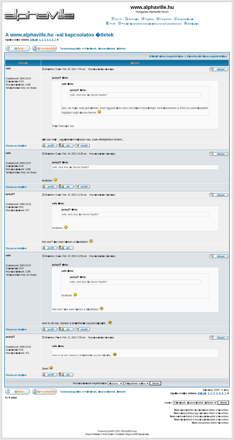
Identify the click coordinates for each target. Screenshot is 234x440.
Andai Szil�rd (108, 434)
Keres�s (132, 19)
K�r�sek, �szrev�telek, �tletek (105, 48)
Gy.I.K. (117, 19)
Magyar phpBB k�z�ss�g (137, 434)
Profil (110, 23)
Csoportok (164, 19)
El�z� (34, 40)
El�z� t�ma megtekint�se (166, 56)
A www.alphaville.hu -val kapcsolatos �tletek (59, 35)
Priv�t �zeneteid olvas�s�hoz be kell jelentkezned (149, 23)
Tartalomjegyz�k (70, 48)
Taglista (148, 19)
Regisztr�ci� (184, 19)
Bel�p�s (191, 23)
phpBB (110, 431)
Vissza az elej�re (16, 145)
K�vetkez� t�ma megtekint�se (206, 56)
